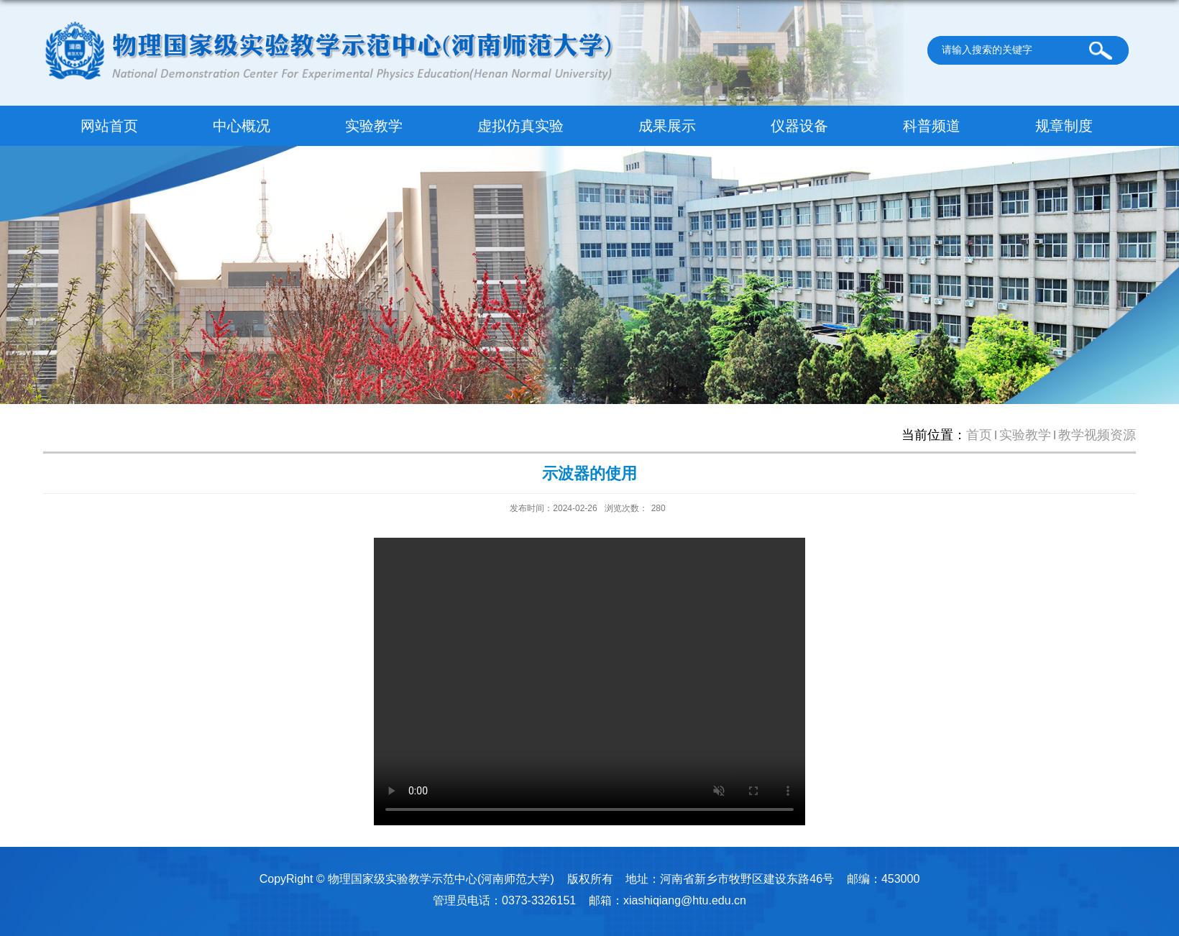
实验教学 (374, 126)
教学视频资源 (1097, 435)
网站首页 (109, 126)
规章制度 (1064, 126)
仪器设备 (799, 126)
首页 (979, 435)
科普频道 (931, 126)
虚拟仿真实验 (520, 126)
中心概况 (241, 126)
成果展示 (667, 126)
